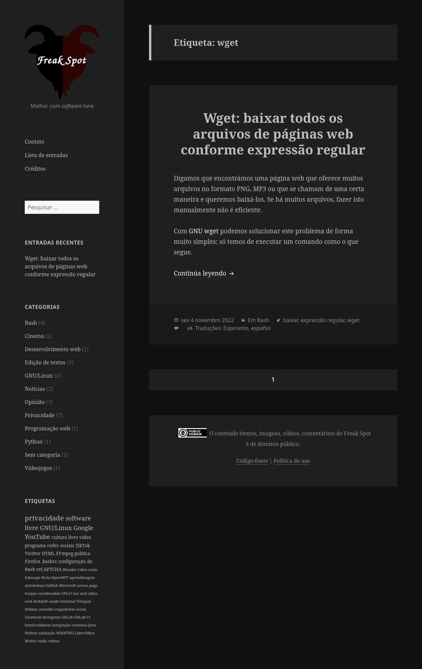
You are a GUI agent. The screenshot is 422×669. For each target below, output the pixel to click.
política (82, 553)
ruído (43, 640)
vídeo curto (87, 569)
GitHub (52, 585)
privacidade (45, 517)
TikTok (82, 545)
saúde (54, 601)
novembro (208, 320)
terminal (68, 601)
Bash (31, 322)
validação (47, 632)
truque (31, 593)
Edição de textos (45, 362)
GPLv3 (67, 593)
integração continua (70, 624)
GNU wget (204, 231)
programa (36, 545)
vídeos (53, 640)
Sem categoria (42, 454)
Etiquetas (40, 501)
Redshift (41, 601)
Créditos (35, 168)
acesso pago (87, 585)
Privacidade (40, 415)
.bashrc (50, 561)
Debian (31, 609)
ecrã (29, 601)
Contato (34, 141)
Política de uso (292, 460)
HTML (49, 553)
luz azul (81, 593)
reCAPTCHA (49, 569)
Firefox (33, 561)
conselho (46, 609)
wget (353, 320)
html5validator (38, 624)
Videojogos (38, 468)
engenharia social (70, 609)
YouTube (38, 536)
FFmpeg (65, 553)
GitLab (67, 617)
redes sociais (61, 545)
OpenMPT (60, 577)
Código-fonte (252, 460)
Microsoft (68, 585)
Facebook (33, 617)
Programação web (47, 428)
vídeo (85, 537)
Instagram (51, 617)
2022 (228, 320)
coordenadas (49, 593)
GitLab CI (82, 617)
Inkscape (33, 577)
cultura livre (65, 537)
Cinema (34, 336)
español (261, 328)
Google (83, 527)
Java (92, 624)
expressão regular (323, 320)
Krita (46, 577)
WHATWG (65, 632)
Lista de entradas (46, 155)
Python (34, 441)
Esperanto (235, 328)
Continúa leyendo (205, 273)
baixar (290, 320)
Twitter (33, 553)
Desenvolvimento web (52, 349)
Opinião (35, 402)
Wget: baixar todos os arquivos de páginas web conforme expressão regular (60, 266)
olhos (93, 593)
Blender (70, 569)
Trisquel (83, 601)
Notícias (35, 388)
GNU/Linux (39, 375)
